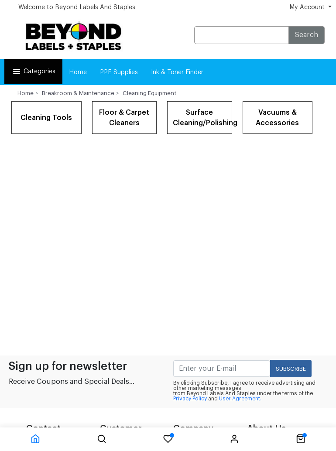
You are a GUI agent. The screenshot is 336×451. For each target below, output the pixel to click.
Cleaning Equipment (149, 93)
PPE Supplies (119, 72)
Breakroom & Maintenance (78, 93)
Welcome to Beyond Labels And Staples (76, 7)
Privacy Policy (190, 398)
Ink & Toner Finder (177, 72)
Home (78, 72)
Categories (33, 71)
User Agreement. (240, 398)
